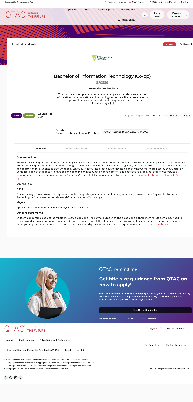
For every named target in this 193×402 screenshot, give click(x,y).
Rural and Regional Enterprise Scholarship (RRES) (33, 350)
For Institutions (174, 345)
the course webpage (156, 224)
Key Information (126, 19)
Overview (40, 148)
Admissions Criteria (76, 148)
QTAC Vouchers (27, 340)
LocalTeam (184, 369)
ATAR (88, 9)
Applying (73, 9)
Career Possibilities (157, 148)
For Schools (151, 345)
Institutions (128, 9)
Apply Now (170, 44)
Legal (68, 350)
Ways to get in (107, 9)
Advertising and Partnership (55, 340)
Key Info (82, 350)
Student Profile (117, 148)
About (9, 340)
